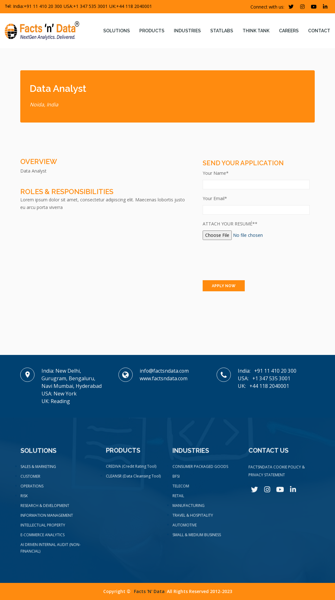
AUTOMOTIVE (185, 526)
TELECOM (182, 488)
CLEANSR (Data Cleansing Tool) (133, 478)
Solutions (116, 30)
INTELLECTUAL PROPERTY (43, 526)
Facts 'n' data (149, 591)
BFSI (177, 479)
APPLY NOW (224, 286)
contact (319, 30)
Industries (187, 30)
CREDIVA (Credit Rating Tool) (131, 468)
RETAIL (179, 498)
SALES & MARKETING (39, 470)
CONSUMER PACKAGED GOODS (200, 470)
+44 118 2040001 (134, 6)
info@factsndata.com (164, 370)
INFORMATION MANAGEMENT (47, 517)
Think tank (256, 30)
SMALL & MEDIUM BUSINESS (197, 535)
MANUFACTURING (189, 507)
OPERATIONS (33, 489)
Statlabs (221, 30)
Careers (289, 30)
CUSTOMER (31, 479)
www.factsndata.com (164, 378)
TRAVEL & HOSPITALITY (193, 516)
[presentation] (251, 260)
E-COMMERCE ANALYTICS (43, 536)
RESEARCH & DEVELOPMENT (45, 507)
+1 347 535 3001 (90, 6)
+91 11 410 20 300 (43, 6)
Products (151, 30)
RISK (25, 498)
